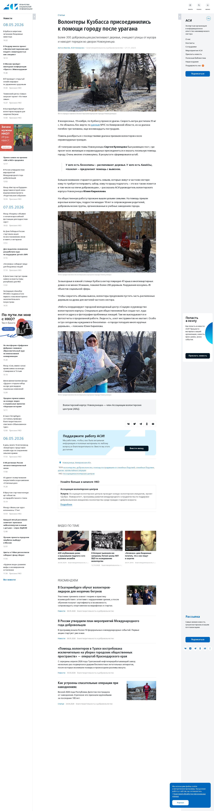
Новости (61, 611)
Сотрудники (191, 47)
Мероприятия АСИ (193, 50)
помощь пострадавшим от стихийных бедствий (114, 467)
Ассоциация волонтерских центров (78, 473)
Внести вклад (136, 448)
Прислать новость (193, 54)
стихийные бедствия (145, 467)
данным (95, 124)
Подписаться (197, 73)
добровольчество (85, 467)
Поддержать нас (193, 65)
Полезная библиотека (195, 58)
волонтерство (69, 467)
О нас (187, 39)
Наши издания (191, 62)
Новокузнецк (68, 462)
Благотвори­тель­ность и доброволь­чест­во (105, 48)
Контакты (189, 43)
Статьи (61, 15)
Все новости (9, 580)
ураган (61, 470)
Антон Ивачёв (64, 48)
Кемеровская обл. (83, 462)
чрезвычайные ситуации (75, 470)
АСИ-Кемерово (77, 48)
